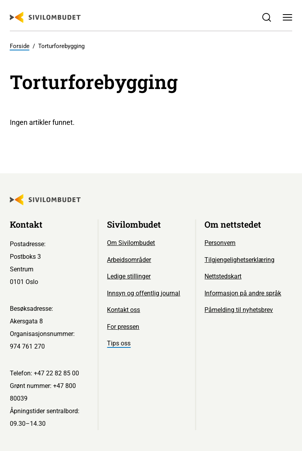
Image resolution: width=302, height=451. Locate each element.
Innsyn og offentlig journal (143, 293)
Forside (19, 46)
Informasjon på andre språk (242, 293)
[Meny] (287, 17)
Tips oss (119, 343)
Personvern (220, 243)
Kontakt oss (123, 310)
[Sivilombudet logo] (45, 17)
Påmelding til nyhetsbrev (238, 310)
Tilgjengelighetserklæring (239, 260)
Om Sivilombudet (131, 243)
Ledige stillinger (129, 276)
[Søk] (266, 17)
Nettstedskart (222, 276)
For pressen (123, 326)
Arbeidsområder (129, 260)
